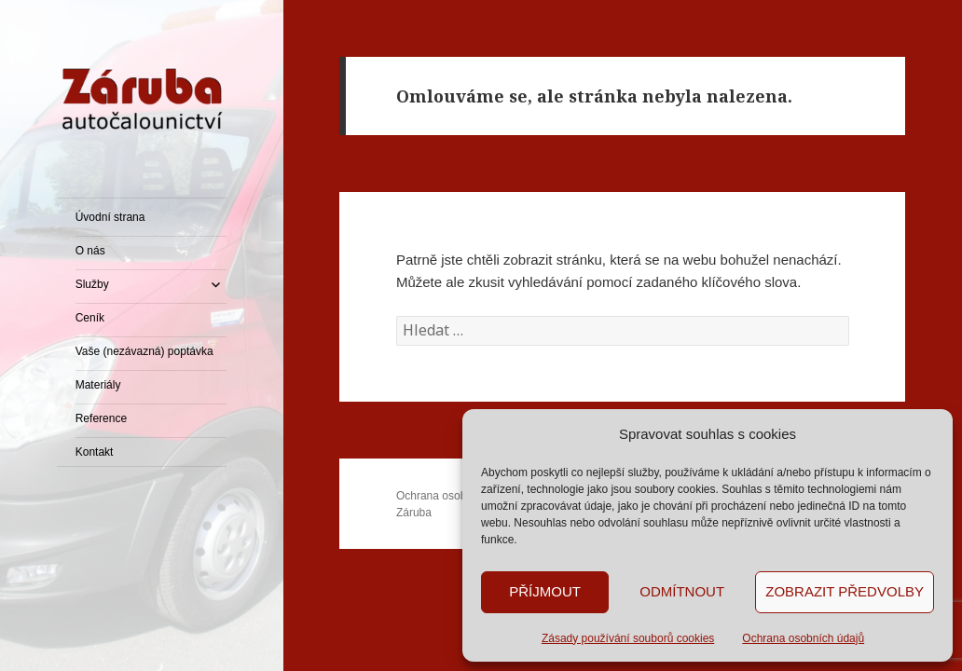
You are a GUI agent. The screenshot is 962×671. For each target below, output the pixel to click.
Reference (101, 418)
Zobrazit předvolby (844, 591)
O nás (90, 250)
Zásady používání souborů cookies (628, 638)
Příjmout (545, 591)
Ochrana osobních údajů (803, 638)
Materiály (98, 384)
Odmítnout (681, 591)
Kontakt (95, 452)
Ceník (90, 317)
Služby (92, 284)
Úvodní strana (110, 217)
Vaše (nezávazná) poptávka (144, 351)
